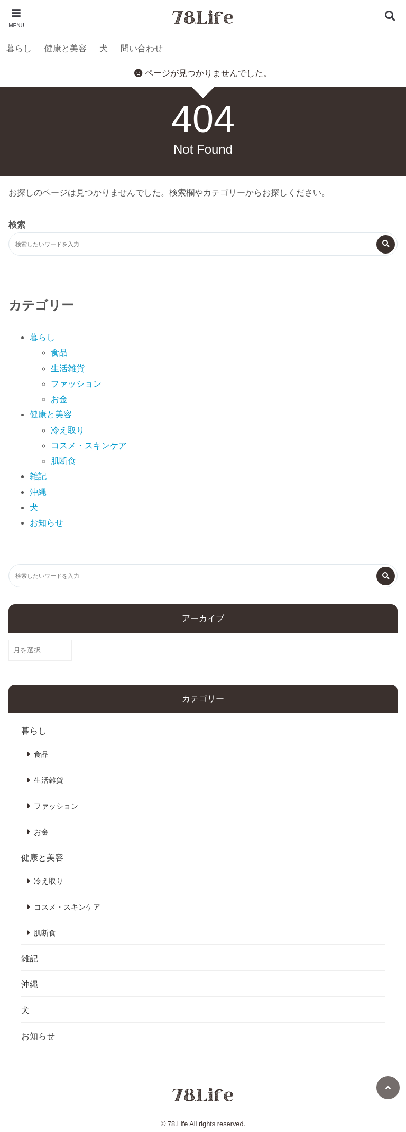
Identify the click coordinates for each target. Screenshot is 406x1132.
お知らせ (46, 522)
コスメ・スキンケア (89, 445)
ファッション (76, 383)
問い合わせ (142, 48)
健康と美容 (65, 48)
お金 (59, 399)
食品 (59, 352)
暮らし (19, 48)
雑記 (38, 476)
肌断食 (63, 460)
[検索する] (385, 244)
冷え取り (68, 430)
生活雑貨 (68, 368)
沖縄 (38, 492)
